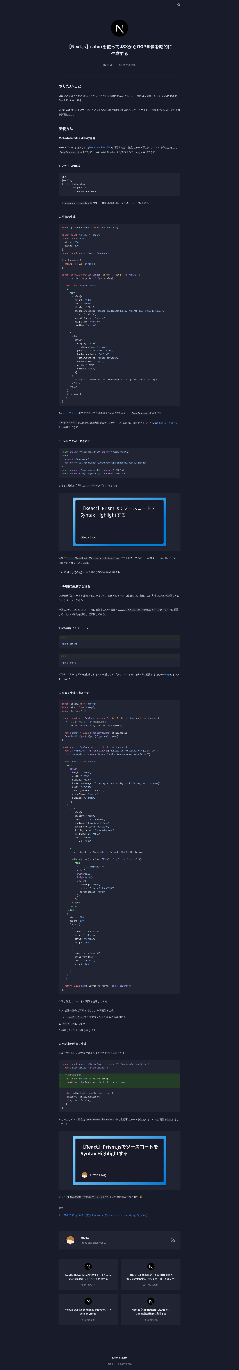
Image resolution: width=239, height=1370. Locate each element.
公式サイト (72, 413)
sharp (166, 674)
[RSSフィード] (173, 1240)
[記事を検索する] (178, 5)
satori (125, 674)
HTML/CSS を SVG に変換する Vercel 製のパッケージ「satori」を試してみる (105, 1215)
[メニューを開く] (61, 5)
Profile (110, 1363)
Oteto (83, 1238)
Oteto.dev (119, 1358)
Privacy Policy (125, 1363)
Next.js (108, 65)
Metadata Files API (100, 147)
